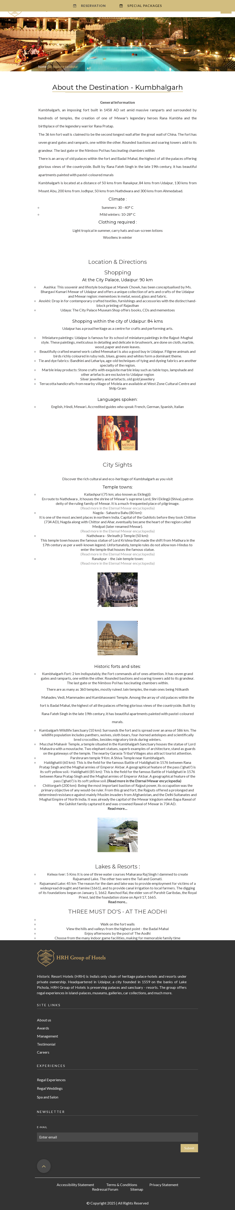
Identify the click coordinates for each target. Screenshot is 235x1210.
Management (47, 1036)
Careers (43, 1052)
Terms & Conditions (121, 1184)
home (42, 67)
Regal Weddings (50, 1088)
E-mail (42, 1127)
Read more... (117, 808)
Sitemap (136, 1189)
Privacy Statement (163, 1184)
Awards (43, 1028)
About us (44, 1020)
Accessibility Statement (75, 1184)
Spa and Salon (47, 1097)
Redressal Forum (105, 1189)
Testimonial (46, 1044)
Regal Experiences (51, 1080)
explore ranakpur (65, 67)
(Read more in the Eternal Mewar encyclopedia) (118, 508)
